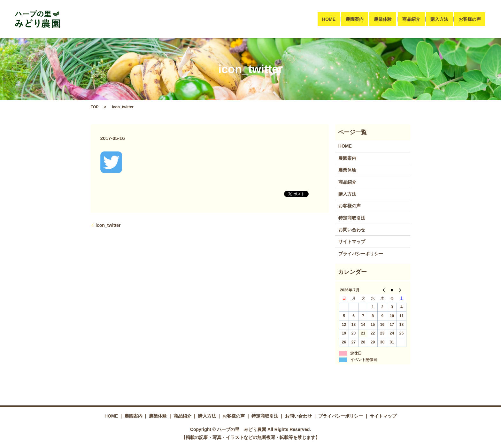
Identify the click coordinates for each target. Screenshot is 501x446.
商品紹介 (411, 19)
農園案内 (355, 19)
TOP (94, 107)
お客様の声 (470, 19)
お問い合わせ (351, 229)
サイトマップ (351, 241)
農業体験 (383, 19)
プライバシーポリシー (360, 253)
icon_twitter (108, 225)
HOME (328, 19)
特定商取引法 (351, 217)
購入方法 (439, 19)
